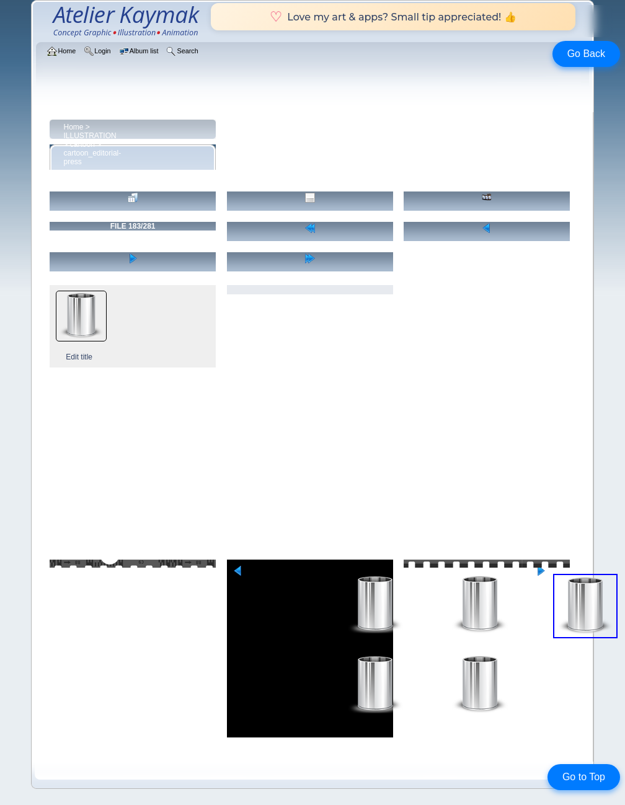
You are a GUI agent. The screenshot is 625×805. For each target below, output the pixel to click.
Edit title (79, 357)
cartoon (82, 144)
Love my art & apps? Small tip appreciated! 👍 (393, 16)
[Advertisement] (313, 466)
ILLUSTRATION (90, 135)
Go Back (586, 53)
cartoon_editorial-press (93, 157)
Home (74, 127)
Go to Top (583, 777)
